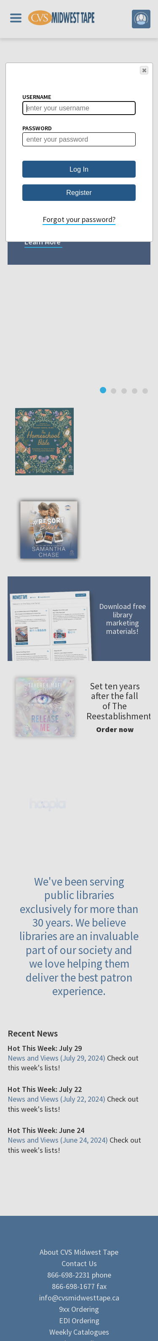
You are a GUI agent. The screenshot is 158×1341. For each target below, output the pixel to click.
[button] (144, 70)
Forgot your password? (79, 219)
